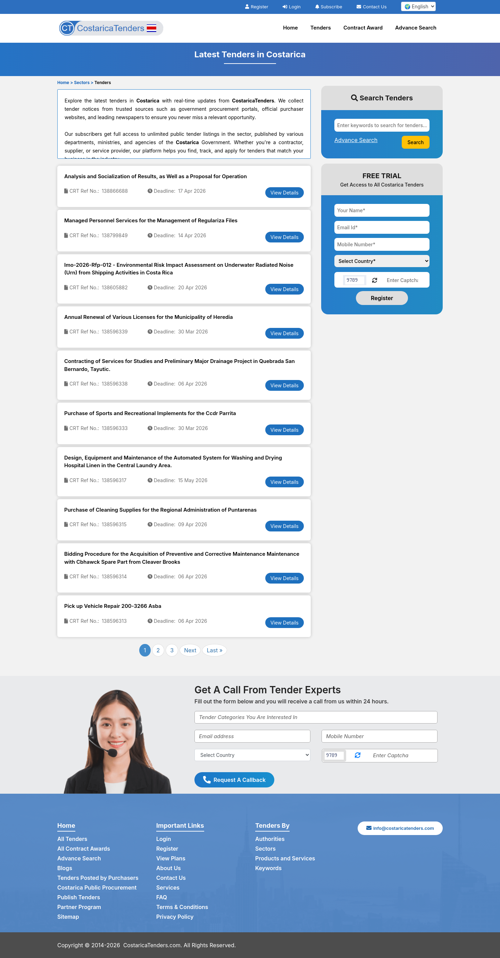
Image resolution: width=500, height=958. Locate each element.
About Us (168, 868)
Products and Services (285, 858)
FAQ (161, 897)
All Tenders (72, 839)
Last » (215, 650)
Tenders (320, 27)
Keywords (268, 868)
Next (190, 650)
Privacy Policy (175, 917)
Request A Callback (234, 780)
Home (290, 27)
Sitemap (68, 917)
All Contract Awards (83, 848)
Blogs (64, 868)
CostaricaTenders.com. (153, 945)
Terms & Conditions (182, 907)
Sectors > (83, 82)
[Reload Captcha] (374, 279)
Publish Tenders (78, 897)
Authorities (270, 839)
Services (168, 887)
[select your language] (418, 6)
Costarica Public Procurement (97, 887)
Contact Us (371, 6)
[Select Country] (252, 755)
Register (256, 6)
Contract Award (363, 27)
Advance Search (415, 27)
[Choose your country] (382, 261)
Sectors (265, 848)
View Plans (171, 858)
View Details (284, 193)
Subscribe (328, 6)
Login (292, 6)
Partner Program (79, 907)
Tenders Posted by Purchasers (98, 878)
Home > (65, 82)
